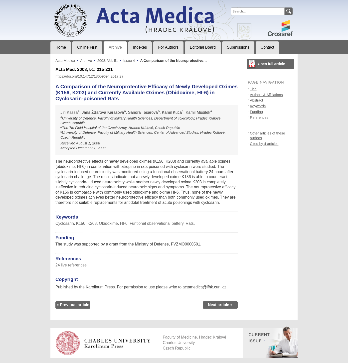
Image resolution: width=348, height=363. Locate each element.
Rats (189, 223)
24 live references (71, 265)
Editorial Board (203, 47)
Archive (115, 47)
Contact (267, 47)
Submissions (238, 47)
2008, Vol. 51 (107, 61)
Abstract (256, 100)
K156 (80, 223)
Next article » (220, 305)
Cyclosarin (64, 223)
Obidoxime (108, 223)
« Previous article (72, 305)
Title (253, 89)
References (259, 118)
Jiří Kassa (69, 112)
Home (60, 47)
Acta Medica (65, 61)
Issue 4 (129, 61)
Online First (87, 47)
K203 (92, 223)
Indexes (140, 47)
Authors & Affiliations (266, 95)
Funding (256, 112)
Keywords (258, 106)
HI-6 (124, 223)
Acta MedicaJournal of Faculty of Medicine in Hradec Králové (92, 4)
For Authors (168, 47)
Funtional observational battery (156, 223)
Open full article (271, 64)
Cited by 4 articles (264, 144)
